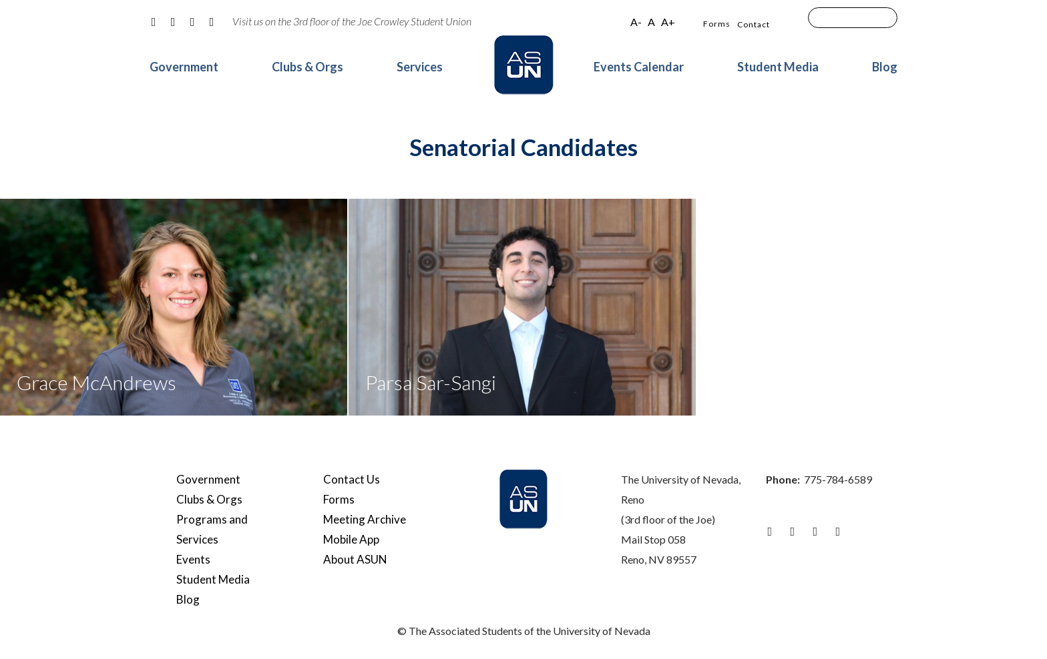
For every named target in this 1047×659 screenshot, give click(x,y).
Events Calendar (639, 66)
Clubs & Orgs (307, 66)
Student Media (778, 66)
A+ (668, 21)
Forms (716, 24)
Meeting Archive (364, 519)
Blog (884, 66)
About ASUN (355, 559)
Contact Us (351, 479)
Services (420, 66)
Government (184, 66)
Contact (753, 24)
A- (636, 21)
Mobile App (351, 539)
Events (193, 559)
